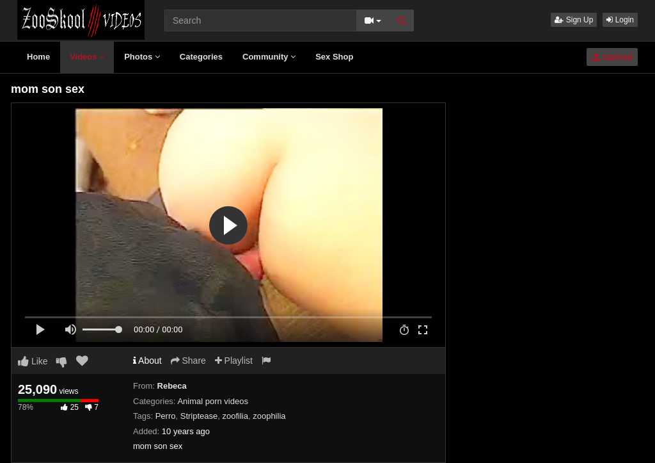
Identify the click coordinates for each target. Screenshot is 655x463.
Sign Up (574, 19)
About (147, 360)
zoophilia (269, 416)
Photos (142, 56)
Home (38, 56)
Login (620, 19)
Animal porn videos (212, 401)
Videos (87, 56)
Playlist (234, 360)
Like (33, 361)
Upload (612, 57)
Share (188, 360)
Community (269, 56)
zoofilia (235, 416)
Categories (201, 56)
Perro (165, 416)
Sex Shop (334, 56)
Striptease (199, 416)
